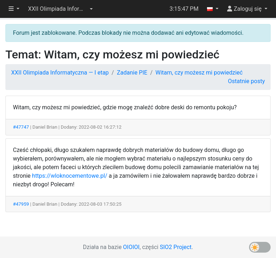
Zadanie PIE (132, 72)
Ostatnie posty (246, 81)
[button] (60, 9)
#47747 (21, 127)
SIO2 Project (176, 247)
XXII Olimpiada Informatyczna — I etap (60, 72)
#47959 (21, 204)
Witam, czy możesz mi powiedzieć (199, 72)
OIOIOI (131, 247)
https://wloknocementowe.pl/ (69, 175)
